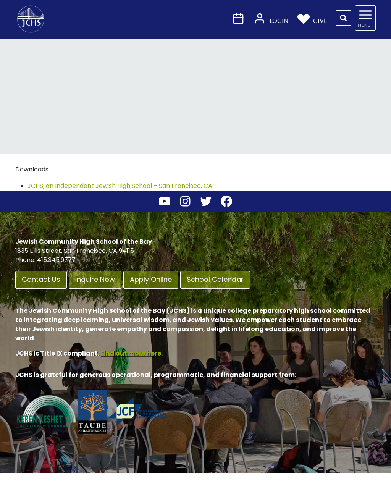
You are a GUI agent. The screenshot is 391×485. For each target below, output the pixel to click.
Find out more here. (131, 353)
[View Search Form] (343, 18)
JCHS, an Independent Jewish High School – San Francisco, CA (119, 185)
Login (271, 18)
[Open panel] (365, 18)
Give (312, 18)
